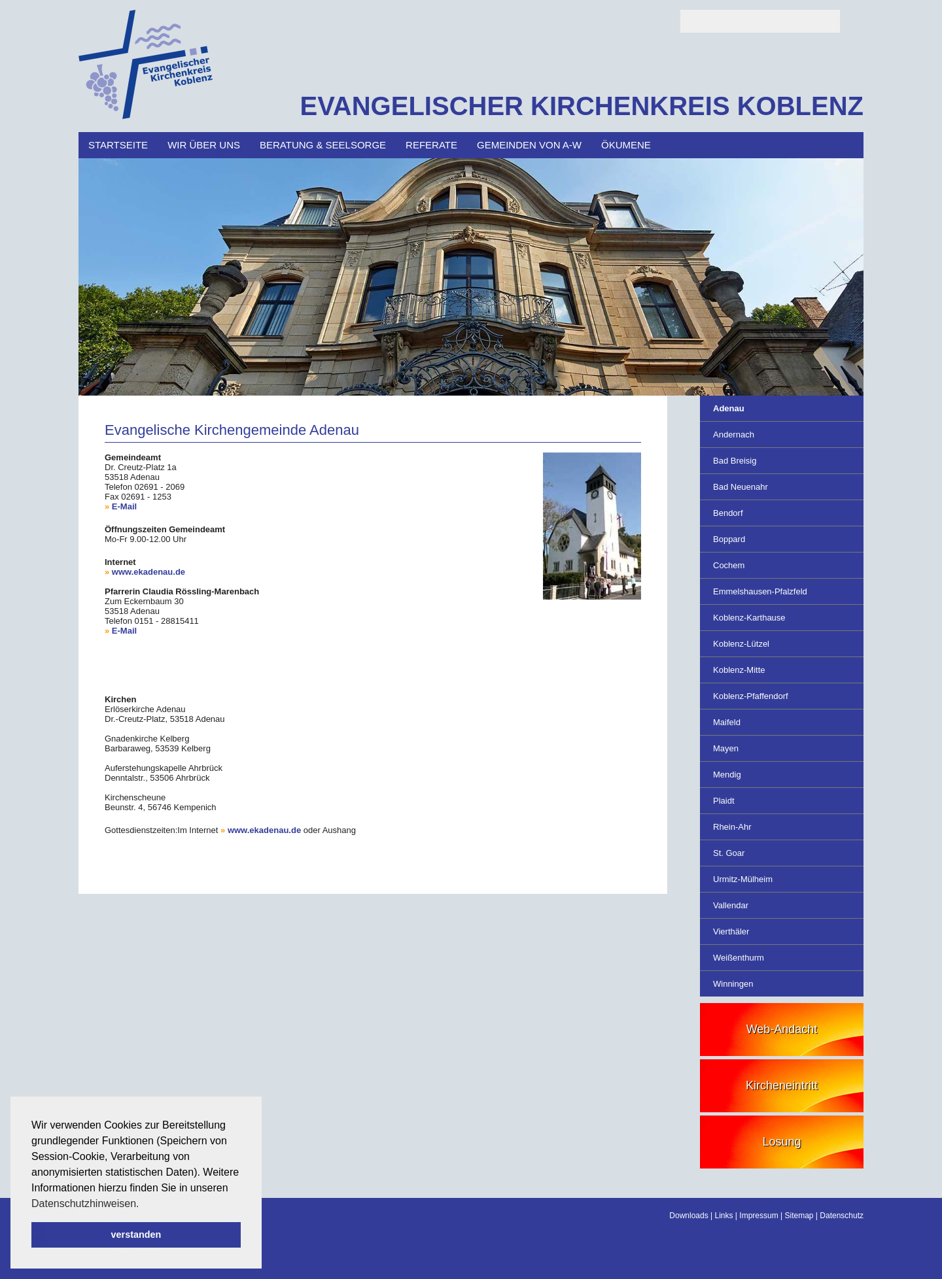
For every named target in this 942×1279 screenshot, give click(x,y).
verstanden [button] (136, 1234)
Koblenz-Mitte (739, 670)
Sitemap (798, 1215)
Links (724, 1215)
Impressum (758, 1215)
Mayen (726, 748)
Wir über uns (203, 144)
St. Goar (728, 853)
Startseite (118, 144)
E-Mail (124, 506)
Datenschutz (842, 1215)
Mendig (727, 774)
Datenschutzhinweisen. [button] (85, 1203)
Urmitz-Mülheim (743, 879)
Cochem (728, 565)
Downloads (688, 1215)
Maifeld (727, 722)
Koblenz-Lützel (741, 644)
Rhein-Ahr (732, 827)
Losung (781, 1141)
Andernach (733, 434)
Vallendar (730, 905)
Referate (431, 144)
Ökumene (626, 144)
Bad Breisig (734, 461)
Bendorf (728, 513)
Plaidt (724, 801)
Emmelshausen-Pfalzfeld (760, 591)
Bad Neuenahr (740, 487)
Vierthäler (731, 931)
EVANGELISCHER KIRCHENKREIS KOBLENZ (582, 106)
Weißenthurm (738, 958)
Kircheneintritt (782, 1085)
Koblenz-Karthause (749, 617)
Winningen (733, 984)
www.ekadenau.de (148, 572)
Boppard (729, 539)
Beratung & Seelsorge (323, 144)
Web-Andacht (782, 1029)
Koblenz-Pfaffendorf (750, 696)
